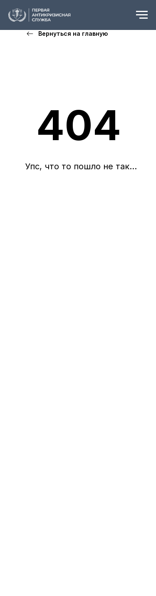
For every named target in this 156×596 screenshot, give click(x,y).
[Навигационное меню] (142, 15)
